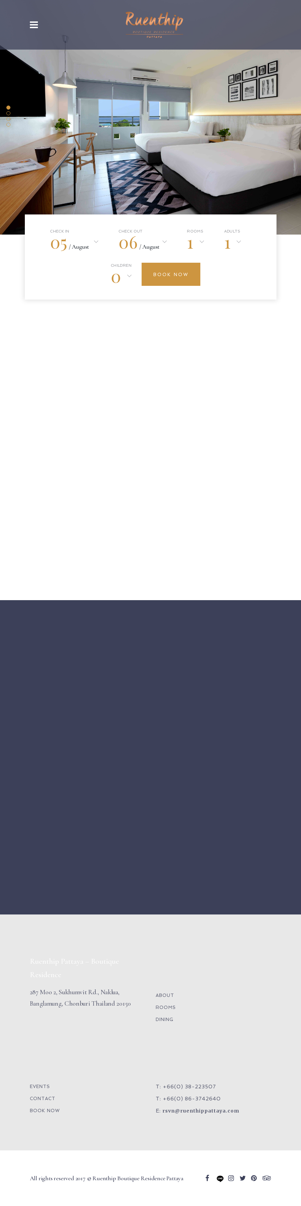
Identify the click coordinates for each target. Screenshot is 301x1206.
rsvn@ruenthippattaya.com (200, 1111)
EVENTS (40, 1086)
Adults (232, 232)
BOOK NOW (45, 1110)
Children (121, 266)
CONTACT (42, 1098)
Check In (59, 232)
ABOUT (165, 995)
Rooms (195, 232)
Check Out (130, 232)
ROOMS (166, 1007)
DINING (164, 1019)
